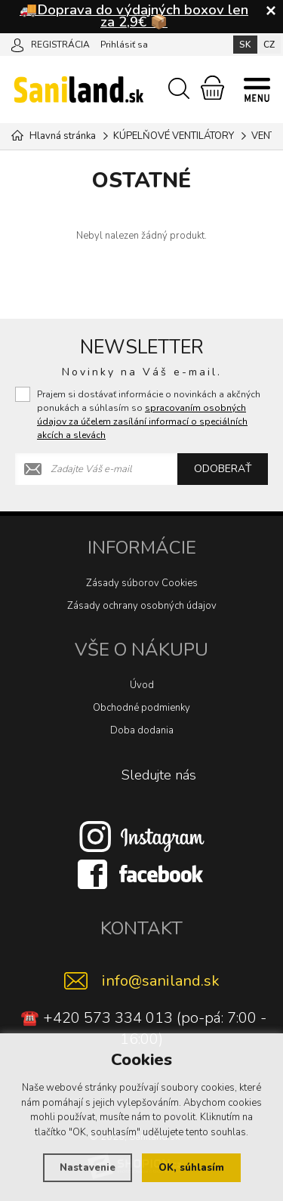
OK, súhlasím (191, 1168)
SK (245, 45)
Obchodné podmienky (141, 708)
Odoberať (222, 469)
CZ (269, 45)
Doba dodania (142, 730)
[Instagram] (142, 836)
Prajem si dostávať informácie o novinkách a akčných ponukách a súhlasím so (148, 414)
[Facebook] (142, 874)
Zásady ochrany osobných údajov (142, 606)
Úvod (142, 685)
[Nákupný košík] (212, 88)
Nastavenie (87, 1168)
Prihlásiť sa (124, 45)
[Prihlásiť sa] (17, 43)
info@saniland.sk (161, 981)
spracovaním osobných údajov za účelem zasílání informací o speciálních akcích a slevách (142, 421)
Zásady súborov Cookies (142, 583)
